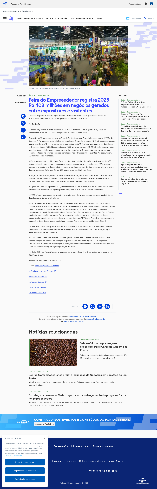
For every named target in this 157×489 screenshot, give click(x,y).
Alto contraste (145, 4)
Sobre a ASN (61, 446)
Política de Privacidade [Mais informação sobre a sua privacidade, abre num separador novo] (14, 455)
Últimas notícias (80, 446)
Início (19, 18)
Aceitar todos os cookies (25, 462)
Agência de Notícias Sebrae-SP (42, 271)
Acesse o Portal (43, 424)
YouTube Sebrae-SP (37, 287)
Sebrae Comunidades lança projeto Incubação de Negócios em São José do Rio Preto (78, 376)
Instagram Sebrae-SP (38, 282)
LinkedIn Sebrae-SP (37, 293)
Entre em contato (102, 446)
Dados (110, 461)
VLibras (151, 4)
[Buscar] (148, 18)
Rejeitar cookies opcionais (25, 470)
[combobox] (27, 11)
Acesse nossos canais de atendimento (82, 317)
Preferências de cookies (25, 479)
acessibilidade (135, 4)
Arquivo (120, 461)
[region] (25, 461)
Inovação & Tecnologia (64, 461)
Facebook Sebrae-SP (38, 276)
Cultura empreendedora (92, 461)
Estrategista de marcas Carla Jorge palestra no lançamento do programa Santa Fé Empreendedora (77, 397)
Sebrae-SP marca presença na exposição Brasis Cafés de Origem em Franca (103, 347)
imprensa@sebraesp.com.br (47, 266)
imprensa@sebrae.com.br (95, 319)
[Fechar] (44, 438)
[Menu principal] (5, 18)
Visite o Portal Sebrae (103, 470)
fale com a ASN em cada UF (73, 321)
